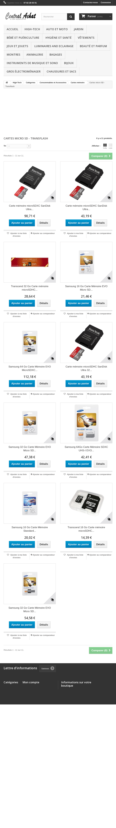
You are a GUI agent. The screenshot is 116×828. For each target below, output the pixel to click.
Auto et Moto (57, 29)
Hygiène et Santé (58, 37)
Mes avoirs (28, 691)
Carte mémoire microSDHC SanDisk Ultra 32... (86, 368)
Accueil (12, 29)
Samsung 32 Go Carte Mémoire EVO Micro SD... (29, 449)
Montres (13, 54)
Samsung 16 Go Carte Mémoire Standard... (30, 529)
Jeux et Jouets (17, 46)
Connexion (106, 2)
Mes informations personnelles (37, 699)
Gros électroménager (23, 71)
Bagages (55, 54)
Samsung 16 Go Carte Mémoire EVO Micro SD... (86, 288)
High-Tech (32, 29)
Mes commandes (30, 687)
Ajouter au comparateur (44, 233)
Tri (5, 146)
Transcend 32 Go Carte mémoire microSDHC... (29, 288)
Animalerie (34, 54)
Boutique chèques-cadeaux (8, 806)
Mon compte (31, 682)
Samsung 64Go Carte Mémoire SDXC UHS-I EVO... (86, 449)
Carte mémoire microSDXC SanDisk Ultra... (29, 207)
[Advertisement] (58, 113)
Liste (110, 146)
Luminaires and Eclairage (54, 46)
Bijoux (69, 63)
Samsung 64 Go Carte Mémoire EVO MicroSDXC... (29, 368)
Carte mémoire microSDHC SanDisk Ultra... (86, 207)
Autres (7, 772)
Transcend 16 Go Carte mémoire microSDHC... (86, 529)
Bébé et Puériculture (23, 37)
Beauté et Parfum (93, 46)
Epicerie (7, 799)
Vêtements (86, 37)
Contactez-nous (90, 2)
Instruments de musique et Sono (32, 63)
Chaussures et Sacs (61, 71)
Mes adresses (29, 695)
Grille (105, 146)
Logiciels (8, 789)
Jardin (78, 29)
